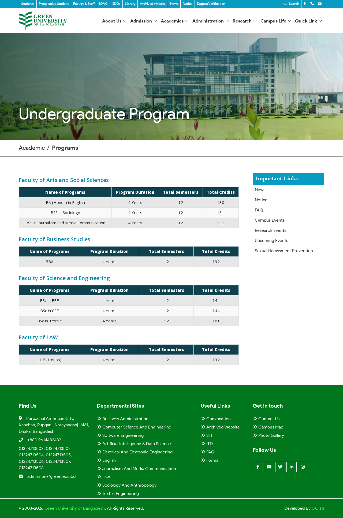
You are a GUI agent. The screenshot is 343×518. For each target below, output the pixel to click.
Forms (209, 460)
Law (103, 476)
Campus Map (268, 427)
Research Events (270, 230)
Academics (175, 21)
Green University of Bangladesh (74, 508)
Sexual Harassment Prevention (284, 250)
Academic (32, 147)
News (260, 189)
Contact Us (266, 418)
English (106, 460)
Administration (210, 21)
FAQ (259, 210)
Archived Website (220, 427)
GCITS (318, 508)
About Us (114, 21)
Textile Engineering (118, 493)
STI (206, 435)
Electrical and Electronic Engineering (135, 451)
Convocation (216, 418)
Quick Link (309, 21)
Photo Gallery (268, 435)
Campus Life (276, 21)
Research (245, 21)
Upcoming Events (271, 240)
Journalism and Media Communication (136, 468)
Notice (261, 199)
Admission (144, 21)
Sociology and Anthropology (126, 485)
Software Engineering (120, 435)
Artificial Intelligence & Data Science (134, 443)
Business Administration (122, 418)
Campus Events (270, 220)
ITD (207, 443)
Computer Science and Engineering (134, 427)
